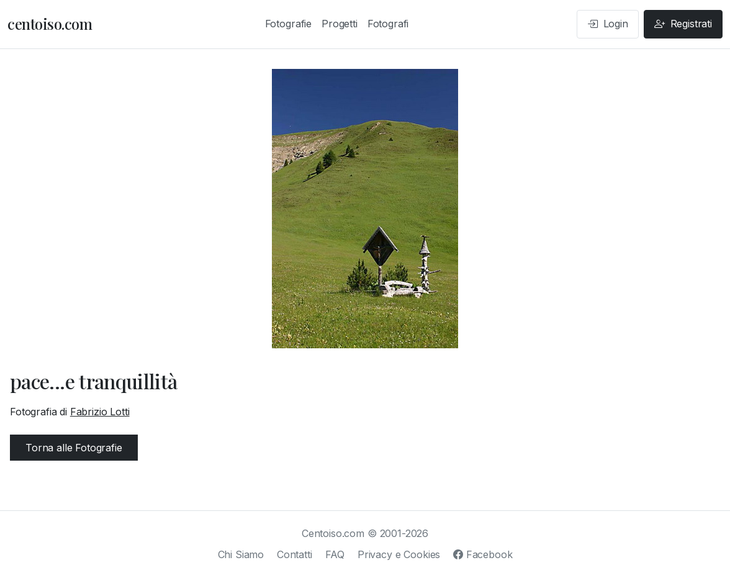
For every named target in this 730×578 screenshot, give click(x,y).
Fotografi (388, 23)
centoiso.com (49, 24)
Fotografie (288, 23)
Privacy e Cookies (399, 554)
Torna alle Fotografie (73, 447)
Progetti (340, 23)
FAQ (335, 554)
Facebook (482, 554)
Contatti (294, 554)
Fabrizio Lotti (100, 411)
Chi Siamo (241, 554)
